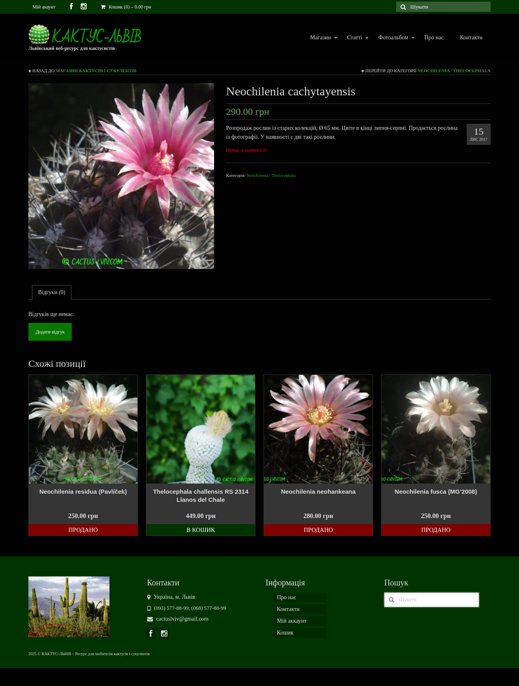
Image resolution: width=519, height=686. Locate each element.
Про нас (434, 37)
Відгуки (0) (51, 292)
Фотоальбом (392, 37)
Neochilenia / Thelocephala (454, 70)
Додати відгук (50, 332)
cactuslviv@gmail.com (178, 619)
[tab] (51, 292)
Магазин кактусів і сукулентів (96, 70)
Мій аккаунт (292, 621)
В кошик (201, 530)
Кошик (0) (126, 7)
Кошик (285, 633)
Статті (354, 37)
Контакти (471, 37)
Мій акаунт (44, 7)
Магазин (320, 37)
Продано (83, 530)
